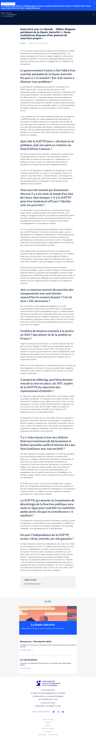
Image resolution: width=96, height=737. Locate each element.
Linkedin (58, 711)
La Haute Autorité (43, 625)
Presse (22, 43)
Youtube (63, 712)
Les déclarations (28, 659)
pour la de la (9, 15)
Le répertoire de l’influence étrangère (47, 696)
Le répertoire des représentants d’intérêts (48, 693)
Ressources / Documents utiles (36, 641)
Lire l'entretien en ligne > (32, 584)
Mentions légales (48, 728)
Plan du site (48, 731)
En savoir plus (25, 650)
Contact (48, 722)
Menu (94, 14)
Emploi (48, 725)
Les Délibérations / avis (48, 699)
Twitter (53, 712)
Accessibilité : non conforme (48, 734)
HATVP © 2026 (48, 719)
